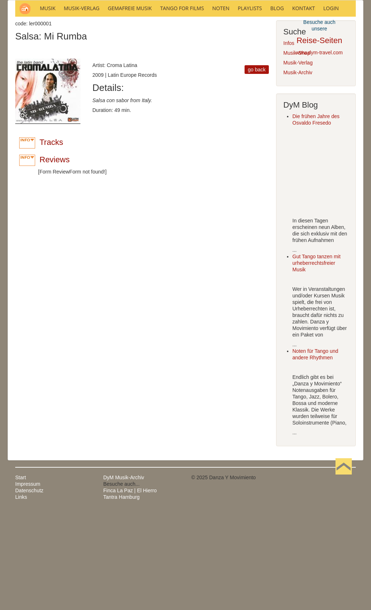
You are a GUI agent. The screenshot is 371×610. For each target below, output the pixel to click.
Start (20, 575)
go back (257, 167)
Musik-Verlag (298, 160)
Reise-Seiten (319, 40)
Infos (288, 141)
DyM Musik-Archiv (123, 575)
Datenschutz (29, 588)
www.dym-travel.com (319, 52)
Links (21, 595)
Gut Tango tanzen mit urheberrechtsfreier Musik (316, 360)
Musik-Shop (296, 151)
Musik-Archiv (297, 170)
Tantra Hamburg (121, 595)
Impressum (27, 582)
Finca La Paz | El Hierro (130, 588)
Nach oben (343, 575)
